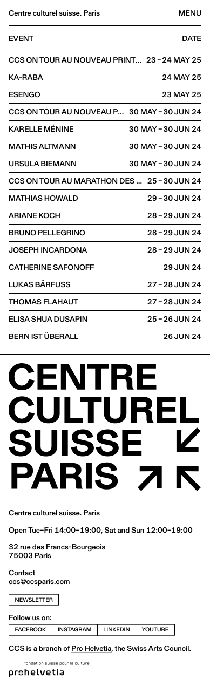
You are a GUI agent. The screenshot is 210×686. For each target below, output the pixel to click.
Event (21, 39)
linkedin (116, 630)
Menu (190, 13)
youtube (155, 630)
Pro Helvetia (91, 648)
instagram (74, 630)
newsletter (34, 599)
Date (191, 39)
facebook (30, 630)
